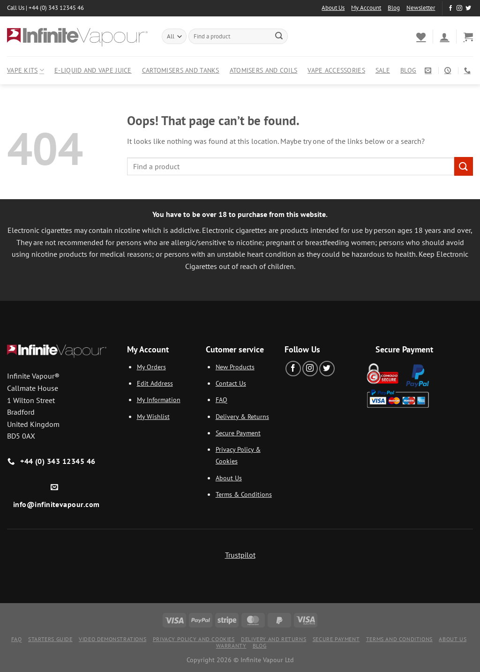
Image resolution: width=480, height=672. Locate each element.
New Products (235, 366)
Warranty (231, 645)
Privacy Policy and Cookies (194, 638)
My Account (366, 8)
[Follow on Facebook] (450, 8)
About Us (333, 8)
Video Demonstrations (112, 638)
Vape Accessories (336, 70)
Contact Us (231, 383)
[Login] (444, 36)
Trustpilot (240, 555)
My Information (158, 399)
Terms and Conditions (399, 638)
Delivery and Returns (273, 638)
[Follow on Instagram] (459, 8)
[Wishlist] (421, 36)
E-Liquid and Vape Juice (93, 70)
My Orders (151, 366)
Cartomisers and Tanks (180, 70)
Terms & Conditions (244, 494)
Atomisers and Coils (263, 70)
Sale (382, 70)
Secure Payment (238, 432)
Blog (394, 8)
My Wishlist (153, 416)
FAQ (221, 399)
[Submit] (279, 37)
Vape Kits (25, 70)
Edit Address (155, 383)
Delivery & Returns (242, 416)
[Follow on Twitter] (468, 8)
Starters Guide (50, 638)
